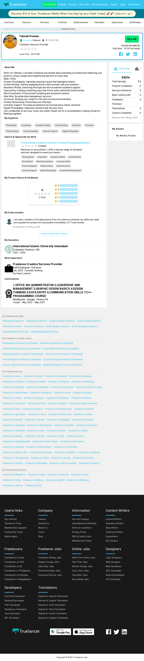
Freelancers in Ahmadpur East (15, 458)
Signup (113, 4)
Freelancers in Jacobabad (13, 425)
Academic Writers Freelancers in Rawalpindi (21, 348)
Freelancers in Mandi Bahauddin (16, 441)
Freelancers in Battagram (40, 393)
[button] (9, 22)
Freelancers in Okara (36, 414)
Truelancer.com (81, 657)
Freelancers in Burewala (82, 420)
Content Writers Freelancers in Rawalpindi (60, 348)
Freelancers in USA (33, 485)
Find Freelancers (99, 4)
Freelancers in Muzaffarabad (15, 393)
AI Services (134, 4)
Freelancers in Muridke (63, 425)
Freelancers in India (79, 475)
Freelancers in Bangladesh (14, 475)
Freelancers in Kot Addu (83, 458)
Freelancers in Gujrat (36, 403)
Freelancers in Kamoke (34, 420)
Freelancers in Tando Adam (65, 447)
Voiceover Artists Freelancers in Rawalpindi (64, 354)
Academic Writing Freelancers (62, 321)
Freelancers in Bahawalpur (83, 382)
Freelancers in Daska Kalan (71, 441)
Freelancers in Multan (36, 382)
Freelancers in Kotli (62, 393)
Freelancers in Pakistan (12, 485)
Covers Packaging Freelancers (84, 326)
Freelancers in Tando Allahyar (45, 441)
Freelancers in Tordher (56, 431)
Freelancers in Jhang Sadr (14, 403)
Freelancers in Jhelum (78, 431)
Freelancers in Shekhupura (57, 398)
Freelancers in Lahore (12, 376)
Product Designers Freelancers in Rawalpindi (21, 359)
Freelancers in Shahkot (12, 420)
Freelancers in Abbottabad (37, 387)
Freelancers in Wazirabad (36, 463)
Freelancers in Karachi (33, 376)
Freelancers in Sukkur (12, 398)
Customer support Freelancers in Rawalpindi (21, 365)
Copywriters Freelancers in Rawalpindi (57, 343)
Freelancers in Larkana (33, 398)
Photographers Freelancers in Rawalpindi (20, 343)
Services (73, 4)
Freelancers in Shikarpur (87, 425)
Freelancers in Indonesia (58, 475)
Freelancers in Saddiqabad (58, 420)
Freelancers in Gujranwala (62, 387)
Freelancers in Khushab (12, 463)
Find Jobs (84, 4)
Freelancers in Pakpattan (13, 447)
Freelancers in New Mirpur (41, 452)
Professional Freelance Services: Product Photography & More (55, 142)
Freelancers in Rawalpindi (80, 376)
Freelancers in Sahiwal (84, 409)
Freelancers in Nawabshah (14, 414)
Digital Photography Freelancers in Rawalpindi (62, 365)
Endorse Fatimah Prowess (54, 233)
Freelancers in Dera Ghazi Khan (58, 409)
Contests (62, 4)
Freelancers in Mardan (57, 403)
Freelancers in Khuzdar (34, 436)
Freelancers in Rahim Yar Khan (89, 387)
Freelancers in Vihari (39, 458)
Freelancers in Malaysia (33, 480)
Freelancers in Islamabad (56, 376)
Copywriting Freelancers (37, 321)
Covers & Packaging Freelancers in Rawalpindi (63, 359)
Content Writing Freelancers (89, 321)
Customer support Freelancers (15, 332)
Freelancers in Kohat (35, 431)
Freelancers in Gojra (75, 436)
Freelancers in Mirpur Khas (59, 414)
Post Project (49, 4)
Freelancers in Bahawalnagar (39, 447)
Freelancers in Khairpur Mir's (15, 452)
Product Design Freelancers (57, 326)
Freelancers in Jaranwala (88, 452)
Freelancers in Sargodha (13, 387)
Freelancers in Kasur (11, 409)
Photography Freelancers (13, 321)
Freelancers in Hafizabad (13, 431)
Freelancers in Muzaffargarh (39, 425)
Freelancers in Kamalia (60, 458)
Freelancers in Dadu (55, 436)
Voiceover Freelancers (34, 326)
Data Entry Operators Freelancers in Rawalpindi (22, 354)
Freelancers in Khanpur (12, 436)
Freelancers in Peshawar (58, 382)
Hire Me (132, 39)
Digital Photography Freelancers (44, 332)
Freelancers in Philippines (78, 480)
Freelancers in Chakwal (89, 463)
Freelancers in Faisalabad (13, 382)
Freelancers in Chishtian (65, 452)
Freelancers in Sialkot (82, 393)
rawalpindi (27, 40)
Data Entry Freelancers (12, 326)
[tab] (121, 69)
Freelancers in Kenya (11, 480)
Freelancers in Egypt (36, 475)
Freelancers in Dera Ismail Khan (63, 463)
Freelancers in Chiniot (83, 414)
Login (122, 4)
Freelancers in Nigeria (55, 480)
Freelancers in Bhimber (81, 398)
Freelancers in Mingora (32, 409)
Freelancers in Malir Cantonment (83, 403)
